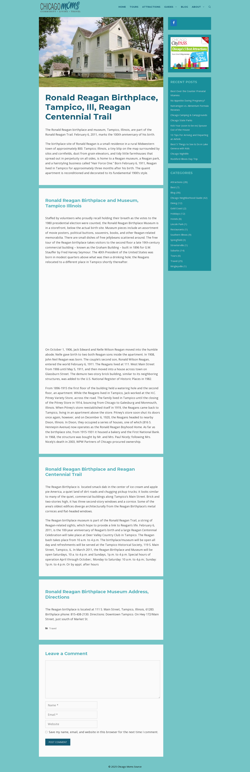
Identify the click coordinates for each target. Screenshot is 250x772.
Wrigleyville (176, 266)
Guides (171, 7)
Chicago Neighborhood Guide (186, 197)
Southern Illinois (179, 234)
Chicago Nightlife (179, 153)
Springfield (176, 239)
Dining (173, 203)
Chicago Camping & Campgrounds (188, 115)
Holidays (175, 213)
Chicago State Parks (181, 120)
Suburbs (174, 250)
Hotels (174, 218)
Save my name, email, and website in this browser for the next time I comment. (103, 732)
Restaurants (177, 229)
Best (173, 187)
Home (122, 6)
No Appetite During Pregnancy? (187, 100)
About (199, 7)
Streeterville (177, 245)
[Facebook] (173, 22)
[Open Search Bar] (210, 7)
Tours (134, 6)
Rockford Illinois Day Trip (184, 158)
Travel (52, 628)
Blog (184, 6)
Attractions (151, 6)
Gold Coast (176, 208)
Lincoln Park (176, 224)
